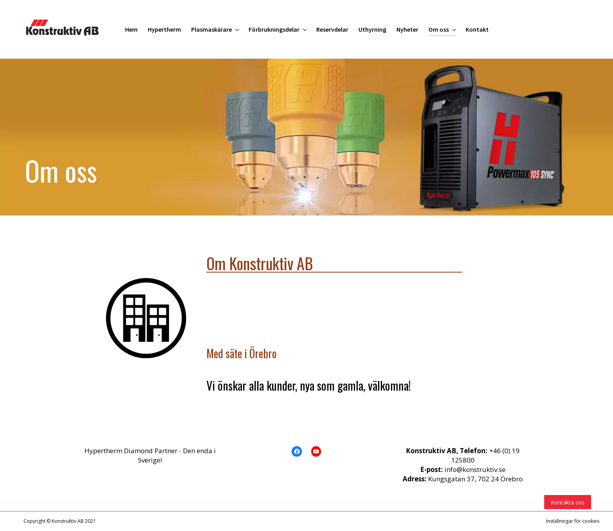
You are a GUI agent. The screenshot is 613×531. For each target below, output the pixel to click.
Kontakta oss (567, 502)
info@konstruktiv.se (475, 469)
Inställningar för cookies (572, 521)
